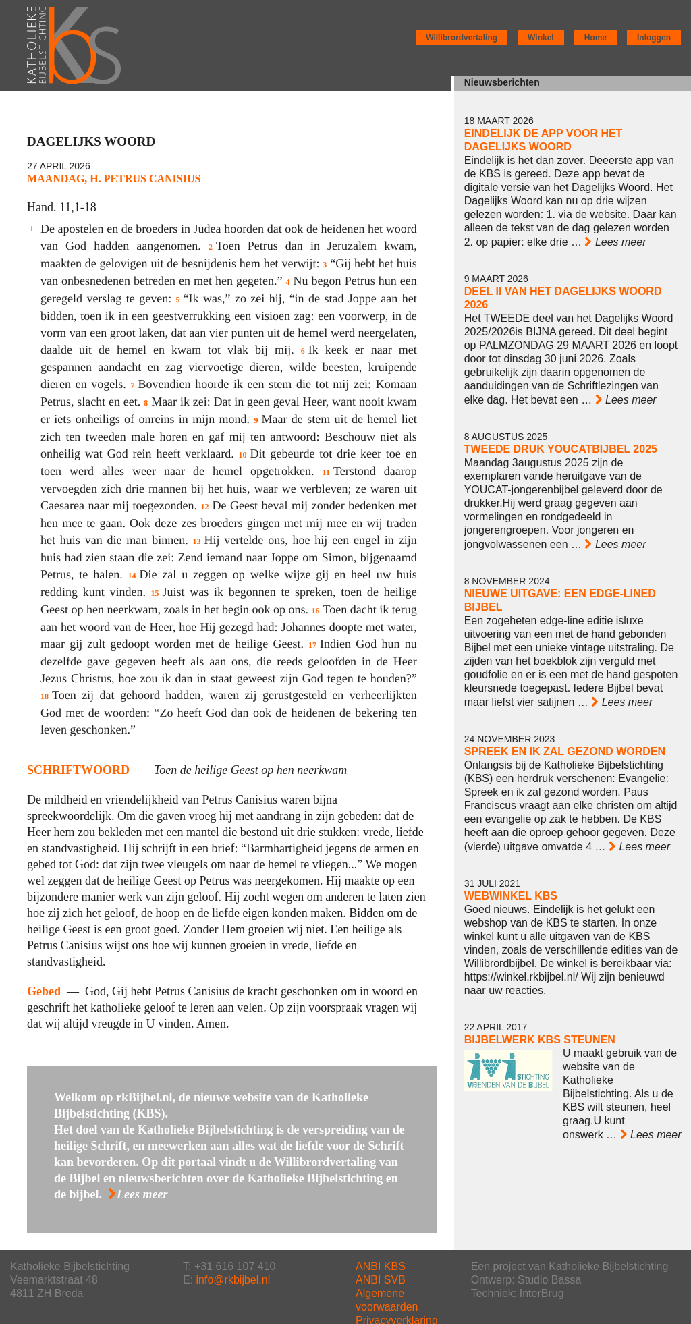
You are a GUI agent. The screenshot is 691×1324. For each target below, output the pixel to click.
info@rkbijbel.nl (233, 1280)
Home (595, 38)
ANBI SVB (381, 1280)
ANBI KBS (381, 1266)
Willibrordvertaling (461, 38)
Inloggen (654, 38)
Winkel (541, 38)
